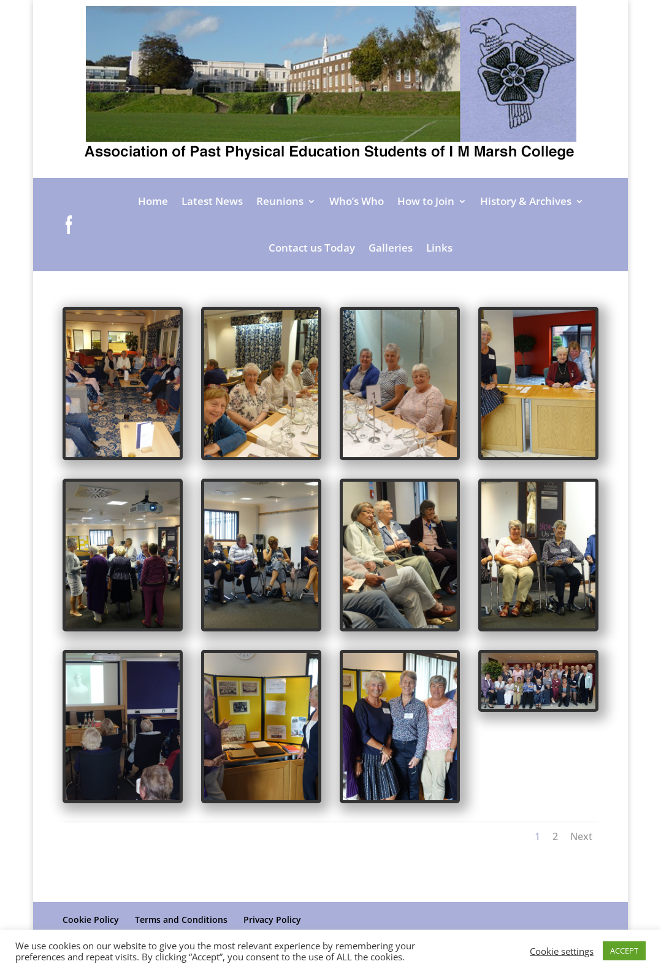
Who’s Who (356, 201)
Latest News (212, 201)
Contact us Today (312, 248)
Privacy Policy (272, 919)
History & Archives (525, 201)
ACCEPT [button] (624, 950)
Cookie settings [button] (562, 951)
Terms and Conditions (181, 919)
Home (153, 201)
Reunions (280, 201)
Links (439, 248)
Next (494, 749)
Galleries (391, 248)
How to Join (425, 201)
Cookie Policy (91, 919)
